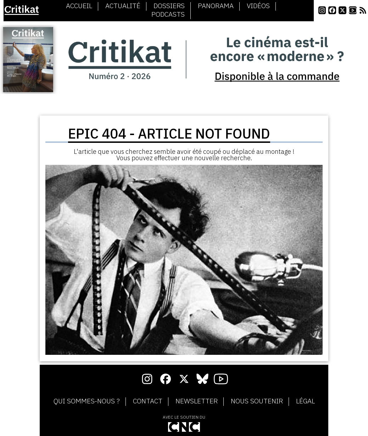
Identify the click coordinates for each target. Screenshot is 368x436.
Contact (147, 401)
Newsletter (196, 401)
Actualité (122, 6)
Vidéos (258, 6)
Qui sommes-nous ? (87, 401)
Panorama (216, 6)
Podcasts (168, 14)
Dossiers (169, 6)
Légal (305, 401)
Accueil (79, 6)
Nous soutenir (257, 401)
